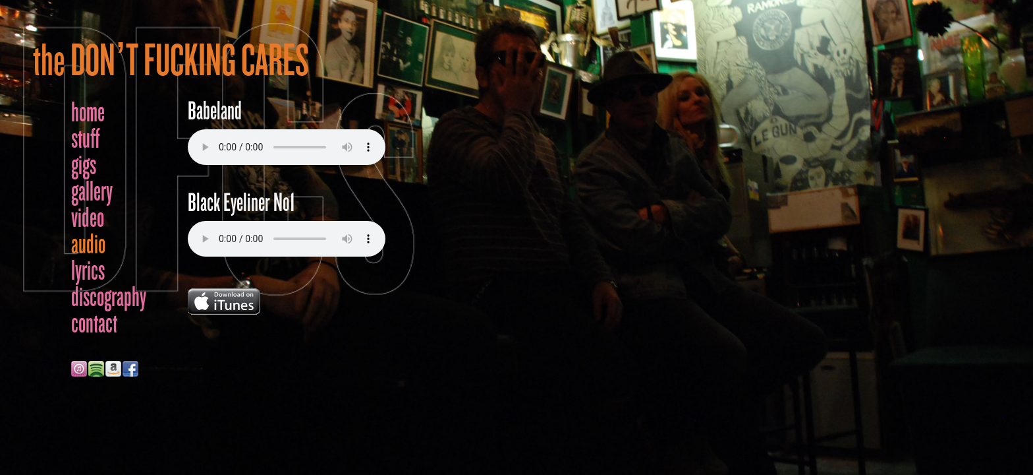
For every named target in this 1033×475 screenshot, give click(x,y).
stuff (85, 138)
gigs (83, 165)
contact (94, 323)
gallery (92, 191)
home (88, 112)
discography (108, 297)
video (87, 218)
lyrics (88, 270)
